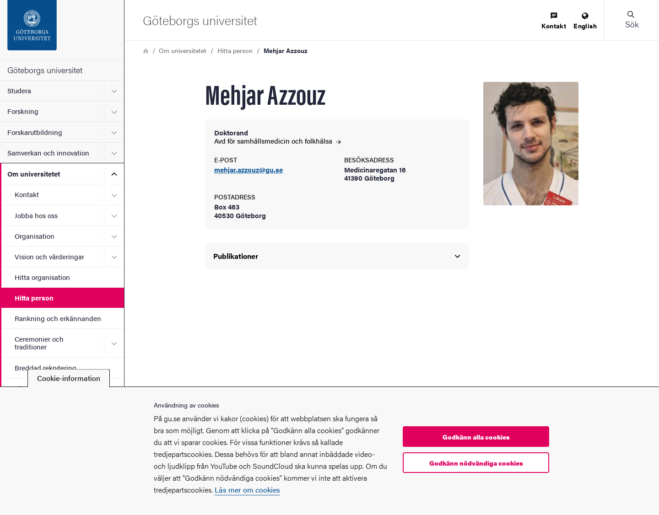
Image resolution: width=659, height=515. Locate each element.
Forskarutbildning (34, 132)
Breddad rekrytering (45, 367)
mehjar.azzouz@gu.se (248, 170)
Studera (19, 90)
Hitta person (34, 297)
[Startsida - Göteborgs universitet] (62, 29)
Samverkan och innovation (48, 152)
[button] (631, 20)
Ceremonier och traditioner (39, 342)
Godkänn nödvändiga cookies (476, 462)
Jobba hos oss (36, 215)
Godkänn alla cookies (476, 436)
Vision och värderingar (49, 256)
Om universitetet (33, 173)
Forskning (22, 111)
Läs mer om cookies (247, 489)
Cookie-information (68, 378)
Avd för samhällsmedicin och (277, 141)
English (585, 21)
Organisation (34, 236)
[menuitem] (554, 21)
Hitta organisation (42, 277)
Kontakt (27, 194)
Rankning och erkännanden (58, 318)
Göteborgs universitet (44, 69)
